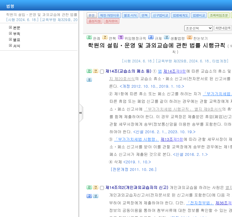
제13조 (166, 139)
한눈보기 (197, 38)
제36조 (221, 203)
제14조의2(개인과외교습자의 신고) (137, 187)
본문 (14, 27)
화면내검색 (222, 28)
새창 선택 (186, 25)
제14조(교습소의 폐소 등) (129, 71)
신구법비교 (160, 15)
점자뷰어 (111, 21)
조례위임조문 (219, 15)
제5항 (178, 139)
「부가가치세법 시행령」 (136, 139)
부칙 (14, 33)
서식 (14, 45)
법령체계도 (180, 15)
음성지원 (95, 21)
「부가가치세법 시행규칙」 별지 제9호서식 (183, 109)
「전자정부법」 (200, 203)
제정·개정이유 (109, 15)
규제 (155, 38)
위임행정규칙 (132, 38)
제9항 (181, 71)
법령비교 (199, 15)
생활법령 (174, 38)
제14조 (169, 71)
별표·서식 (130, 15)
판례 (93, 38)
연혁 (144, 15)
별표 (14, 39)
